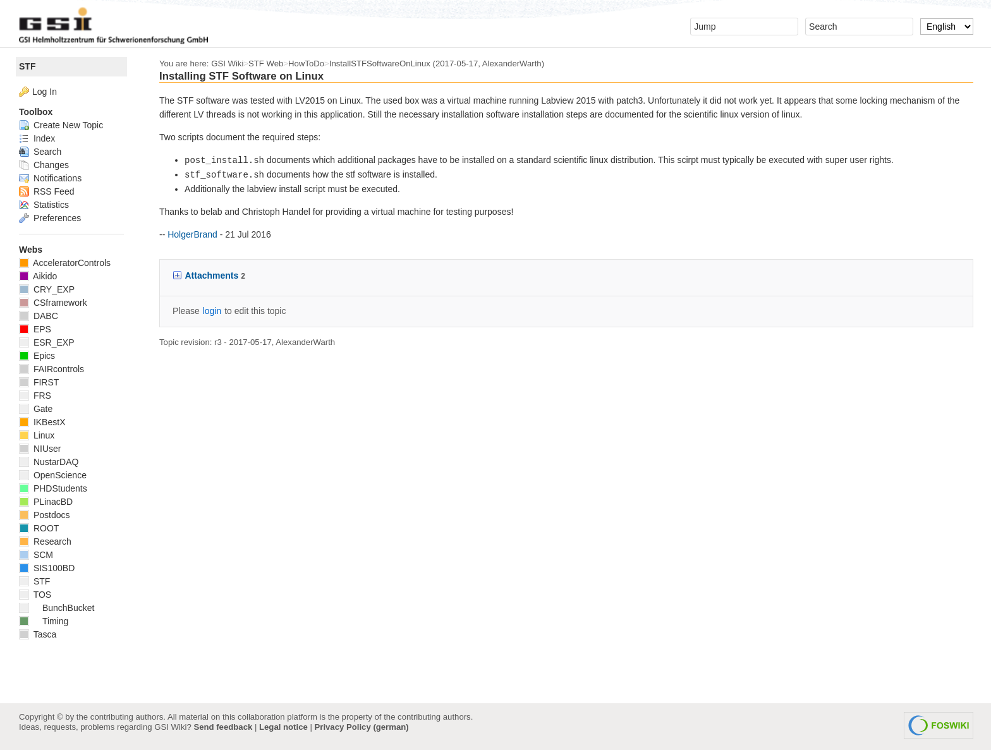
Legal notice (283, 727)
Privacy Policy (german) (362, 727)
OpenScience (53, 475)
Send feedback (222, 727)
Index (37, 138)
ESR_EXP (46, 342)
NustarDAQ (48, 462)
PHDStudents (53, 488)
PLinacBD (46, 502)
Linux (36, 435)
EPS (35, 329)
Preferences (50, 218)
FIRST (39, 382)
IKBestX (42, 422)
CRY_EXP (47, 289)
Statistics (44, 205)
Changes (44, 165)
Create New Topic (61, 125)
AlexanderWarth (512, 63)
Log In (44, 92)
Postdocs (44, 515)
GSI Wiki (227, 63)
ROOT (39, 528)
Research (45, 541)
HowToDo (306, 63)
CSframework (53, 303)
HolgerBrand (192, 234)
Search (40, 152)
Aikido (38, 276)
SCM (36, 555)
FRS (35, 395)
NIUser (40, 449)
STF (27, 66)
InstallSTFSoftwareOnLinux (379, 63)
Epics (37, 356)
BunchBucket (56, 608)
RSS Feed (46, 191)
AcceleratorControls (65, 263)
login (212, 311)
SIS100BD (47, 568)
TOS (35, 595)
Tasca (37, 634)
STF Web (265, 63)
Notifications (50, 178)
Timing (43, 621)
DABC (38, 316)
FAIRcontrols (51, 369)
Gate (35, 409)
